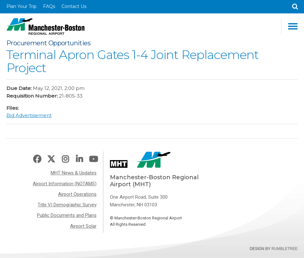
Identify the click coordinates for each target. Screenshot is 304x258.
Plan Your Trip (21, 6)
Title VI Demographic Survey (67, 205)
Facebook (37, 159)
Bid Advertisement (29, 115)
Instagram (65, 159)
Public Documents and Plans (67, 215)
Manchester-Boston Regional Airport (45, 26)
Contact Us (74, 6)
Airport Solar (83, 226)
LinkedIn (79, 159)
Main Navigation (293, 26)
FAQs (49, 6)
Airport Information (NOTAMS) (65, 184)
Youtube (93, 159)
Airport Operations (77, 194)
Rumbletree (284, 249)
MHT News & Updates (74, 173)
